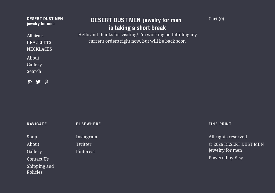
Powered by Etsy (226, 157)
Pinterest (85, 151)
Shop (32, 136)
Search (34, 71)
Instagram (86, 136)
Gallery (34, 64)
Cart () (216, 18)
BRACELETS (39, 42)
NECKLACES (39, 49)
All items (35, 35)
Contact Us (38, 159)
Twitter (84, 144)
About (33, 58)
